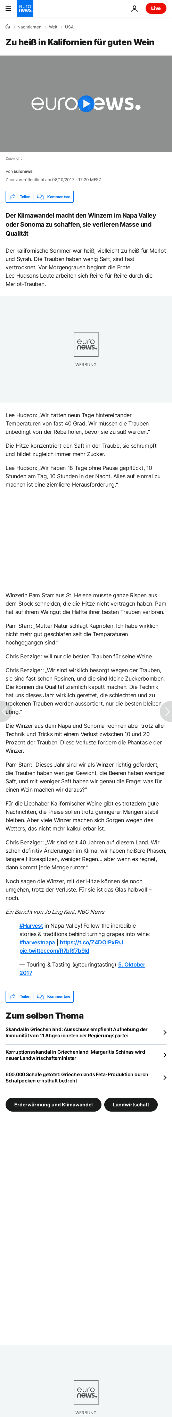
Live (156, 8)
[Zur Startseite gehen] (25, 8)
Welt (53, 27)
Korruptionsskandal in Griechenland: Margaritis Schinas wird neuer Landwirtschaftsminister (75, 1055)
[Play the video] (86, 104)
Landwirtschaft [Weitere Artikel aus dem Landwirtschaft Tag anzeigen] (131, 1104)
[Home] (8, 26)
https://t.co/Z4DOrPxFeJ (91, 942)
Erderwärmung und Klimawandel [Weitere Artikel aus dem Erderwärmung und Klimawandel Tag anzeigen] (53, 1104)
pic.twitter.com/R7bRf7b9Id (54, 950)
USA (69, 27)
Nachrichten (29, 27)
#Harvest (31, 925)
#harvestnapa (37, 942)
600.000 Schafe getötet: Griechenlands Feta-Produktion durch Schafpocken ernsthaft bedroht (77, 1077)
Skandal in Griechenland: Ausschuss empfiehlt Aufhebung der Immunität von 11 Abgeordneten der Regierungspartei (77, 1032)
